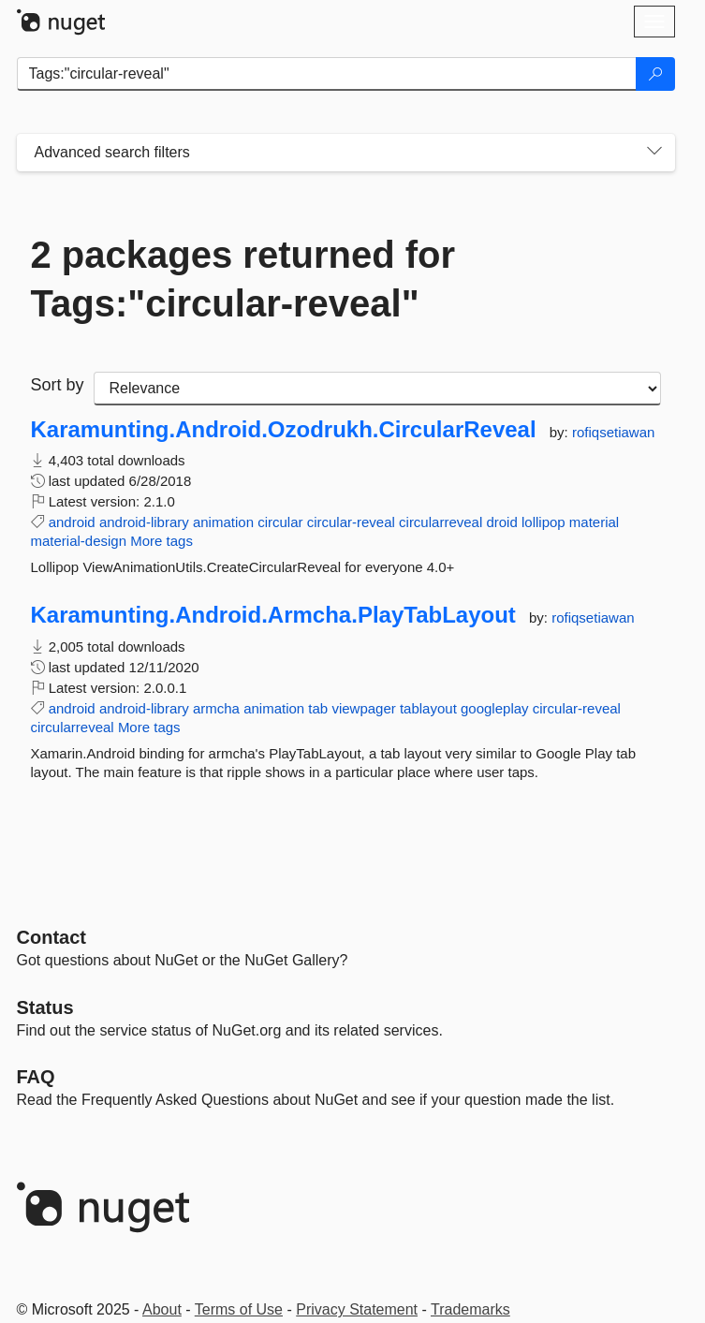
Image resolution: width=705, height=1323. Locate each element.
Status (45, 1007)
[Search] (655, 74)
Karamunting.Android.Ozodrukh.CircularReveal (283, 429)
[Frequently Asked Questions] (36, 1076)
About (162, 1309)
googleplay (495, 708)
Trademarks (470, 1309)
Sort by (57, 384)
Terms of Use (239, 1309)
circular (279, 522)
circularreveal (440, 522)
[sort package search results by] (377, 388)
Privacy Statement (357, 1309)
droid (501, 522)
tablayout (428, 708)
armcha (216, 708)
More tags (161, 541)
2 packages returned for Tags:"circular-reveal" (243, 279)
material (594, 522)
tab (318, 708)
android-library (144, 522)
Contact (51, 937)
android (72, 522)
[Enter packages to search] (327, 74)
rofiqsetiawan (613, 432)
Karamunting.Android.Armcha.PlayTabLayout (273, 615)
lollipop (543, 522)
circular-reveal (351, 522)
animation (223, 522)
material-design (79, 541)
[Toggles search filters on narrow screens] (654, 152)
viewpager (363, 708)
